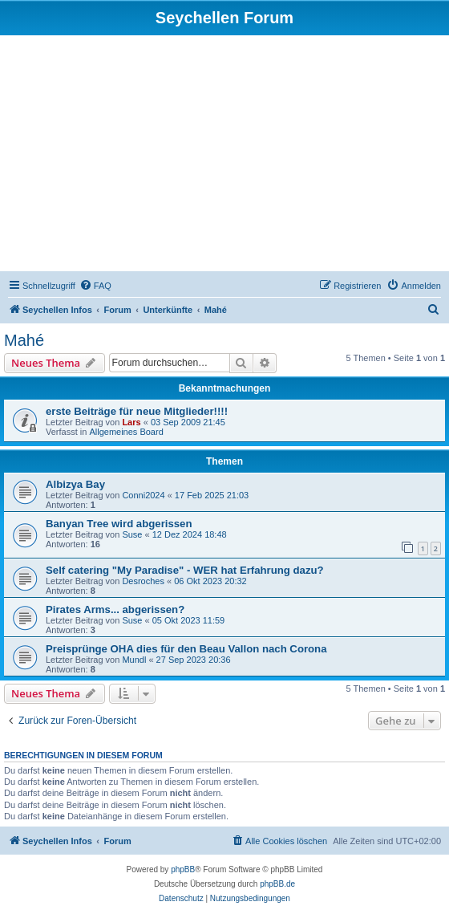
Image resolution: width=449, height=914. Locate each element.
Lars (131, 422)
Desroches (143, 581)
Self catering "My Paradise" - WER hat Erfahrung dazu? (185, 570)
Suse (132, 534)
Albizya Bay (75, 484)
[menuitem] (95, 285)
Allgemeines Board (126, 432)
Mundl (134, 659)
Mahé (24, 340)
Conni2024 (143, 495)
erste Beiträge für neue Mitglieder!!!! (137, 411)
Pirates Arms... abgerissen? (115, 609)
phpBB (183, 869)
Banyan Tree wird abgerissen (119, 524)
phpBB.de (277, 883)
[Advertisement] (224, 155)
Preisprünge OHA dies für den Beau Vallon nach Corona (186, 649)
